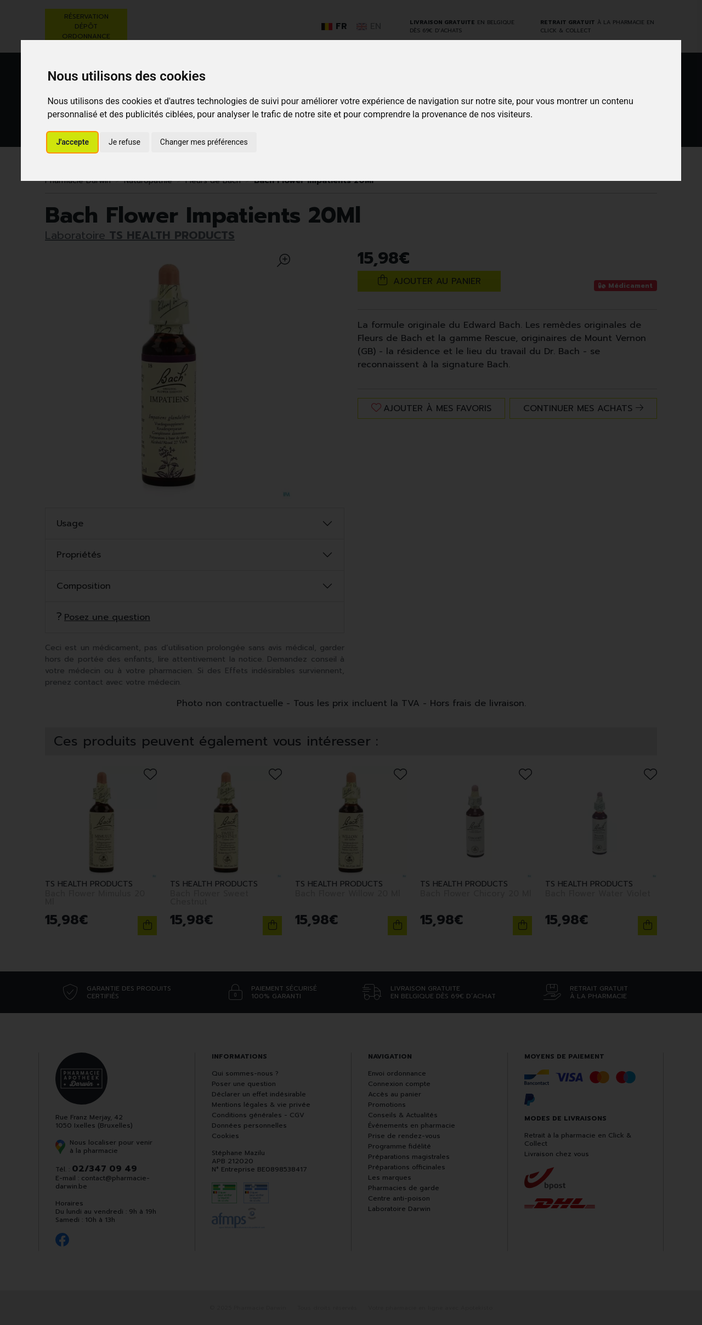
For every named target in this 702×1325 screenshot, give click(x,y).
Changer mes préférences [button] (204, 142)
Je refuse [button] (124, 142)
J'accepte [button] (72, 142)
